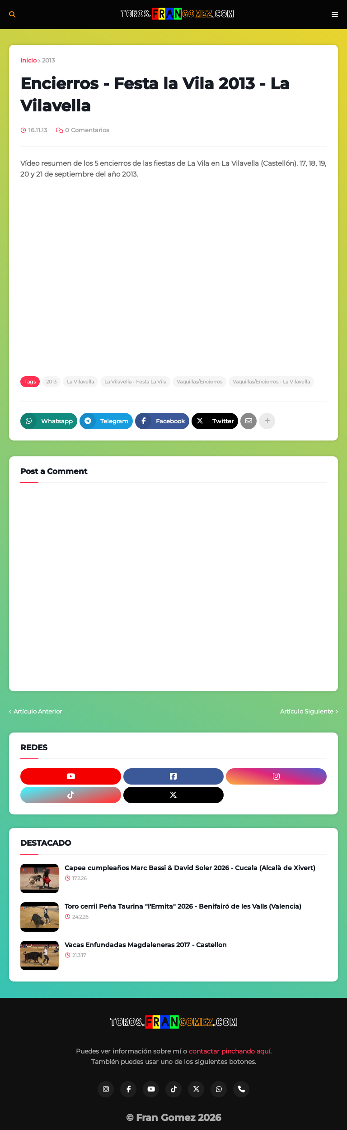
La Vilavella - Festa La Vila (135, 381)
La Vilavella (80, 381)
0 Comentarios (87, 130)
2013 (48, 60)
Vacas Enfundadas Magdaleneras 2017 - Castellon (146, 945)
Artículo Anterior (38, 711)
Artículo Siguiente (306, 711)
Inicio (28, 60)
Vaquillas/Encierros (199, 381)
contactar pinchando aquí (229, 1051)
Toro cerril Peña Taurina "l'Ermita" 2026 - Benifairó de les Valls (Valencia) (183, 906)
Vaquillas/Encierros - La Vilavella (271, 381)
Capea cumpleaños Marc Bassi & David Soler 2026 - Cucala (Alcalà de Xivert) (190, 868)
